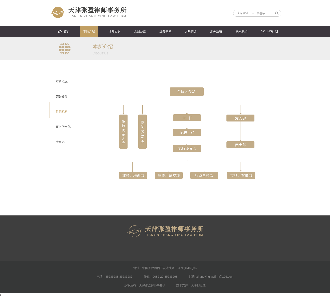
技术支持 (182, 285)
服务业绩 (216, 31)
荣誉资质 (62, 96)
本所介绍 (89, 31)
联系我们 (242, 31)
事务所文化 (63, 126)
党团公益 (140, 31)
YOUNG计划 (269, 31)
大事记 (60, 142)
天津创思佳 (198, 285)
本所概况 (62, 81)
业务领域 (165, 31)
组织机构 (62, 111)
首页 (67, 31)
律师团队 (114, 31)
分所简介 (191, 31)
